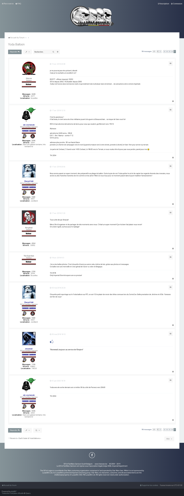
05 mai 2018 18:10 (57, 334)
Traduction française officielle (13, 493)
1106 (33, 364)
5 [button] (169, 51)
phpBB (13, 491)
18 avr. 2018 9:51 (57, 258)
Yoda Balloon (16, 44)
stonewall (29, 349)
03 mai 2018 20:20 (57, 288)
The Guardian (29, 256)
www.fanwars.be (101, 464)
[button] (154, 51)
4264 (33, 243)
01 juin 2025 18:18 (57, 381)
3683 (33, 197)
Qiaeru (28, 493)
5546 (33, 141)
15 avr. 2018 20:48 (57, 64)
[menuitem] (18, 3)
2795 (33, 272)
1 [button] (160, 51)
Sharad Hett (28, 181)
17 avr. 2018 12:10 (57, 110)
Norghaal (29, 228)
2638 (33, 94)
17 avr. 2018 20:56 (57, 167)
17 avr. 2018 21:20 (57, 213)
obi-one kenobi (29, 125)
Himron (29, 78)
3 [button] (164, 51)
